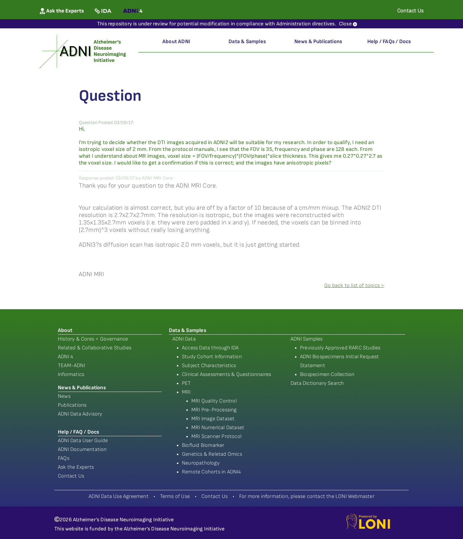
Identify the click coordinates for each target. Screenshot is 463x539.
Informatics (71, 374)
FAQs (63, 458)
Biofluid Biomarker (203, 445)
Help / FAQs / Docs (389, 41)
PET (186, 383)
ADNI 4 (65, 357)
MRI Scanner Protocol (216, 436)
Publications (72, 405)
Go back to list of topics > (354, 285)
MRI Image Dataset (212, 419)
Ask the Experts (76, 467)
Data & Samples (247, 41)
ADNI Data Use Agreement (119, 496)
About (65, 330)
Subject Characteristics (209, 365)
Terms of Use (175, 496)
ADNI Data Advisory (80, 414)
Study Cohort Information (212, 357)
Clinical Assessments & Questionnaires (226, 374)
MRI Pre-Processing (214, 410)
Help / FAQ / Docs (78, 432)
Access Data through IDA (210, 348)
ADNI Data (184, 339)
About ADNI (176, 41)
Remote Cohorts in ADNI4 (211, 472)
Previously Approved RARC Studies (340, 348)
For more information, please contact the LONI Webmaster (306, 496)
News (64, 396)
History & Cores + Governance (93, 339)
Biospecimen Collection (327, 374)
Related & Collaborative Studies (94, 348)
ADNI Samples (306, 339)
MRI (186, 392)
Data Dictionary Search (317, 383)
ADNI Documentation (82, 449)
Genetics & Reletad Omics (212, 454)
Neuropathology (201, 463)
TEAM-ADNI (71, 365)
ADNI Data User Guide (83, 440)
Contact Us (71, 476)
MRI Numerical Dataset (217, 427)
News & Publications (318, 41)
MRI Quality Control (214, 401)
